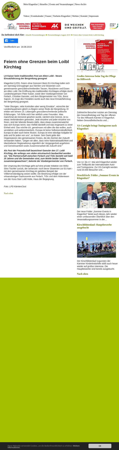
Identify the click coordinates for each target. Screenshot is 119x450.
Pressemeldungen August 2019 (59, 35)
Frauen (48, 16)
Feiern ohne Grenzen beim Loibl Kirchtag (88, 35)
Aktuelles (44, 4)
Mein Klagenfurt (30, 4)
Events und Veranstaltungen (61, 4)
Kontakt (83, 16)
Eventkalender (37, 16)
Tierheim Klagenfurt (61, 16)
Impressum (94, 16)
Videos (26, 16)
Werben (75, 16)
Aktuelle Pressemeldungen (35, 35)
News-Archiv (80, 4)
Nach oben (8, 193)
